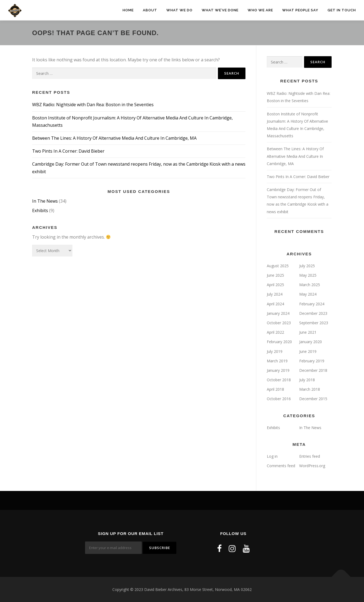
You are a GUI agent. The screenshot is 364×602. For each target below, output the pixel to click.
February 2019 (311, 360)
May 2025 (307, 275)
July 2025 (307, 265)
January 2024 (278, 313)
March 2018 (309, 389)
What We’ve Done (220, 10)
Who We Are (260, 10)
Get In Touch (342, 10)
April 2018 (275, 389)
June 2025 (275, 275)
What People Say (300, 10)
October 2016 (279, 398)
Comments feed (281, 465)
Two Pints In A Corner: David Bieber (68, 151)
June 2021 (307, 332)
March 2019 (277, 360)
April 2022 (275, 332)
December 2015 (313, 398)
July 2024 (274, 294)
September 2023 (313, 322)
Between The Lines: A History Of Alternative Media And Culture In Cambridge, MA (114, 138)
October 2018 (279, 379)
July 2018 (307, 379)
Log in (272, 456)
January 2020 (310, 341)
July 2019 (274, 351)
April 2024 (275, 303)
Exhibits (40, 210)
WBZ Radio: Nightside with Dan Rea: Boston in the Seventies (93, 105)
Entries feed (309, 456)
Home (128, 10)
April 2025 (275, 284)
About (150, 10)
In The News (45, 201)
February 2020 (279, 341)
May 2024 (307, 294)
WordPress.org (312, 465)
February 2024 (311, 303)
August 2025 (278, 265)
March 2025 (309, 284)
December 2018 (313, 370)
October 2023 (279, 322)
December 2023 (313, 313)
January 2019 (278, 370)
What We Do (179, 10)
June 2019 (307, 351)
